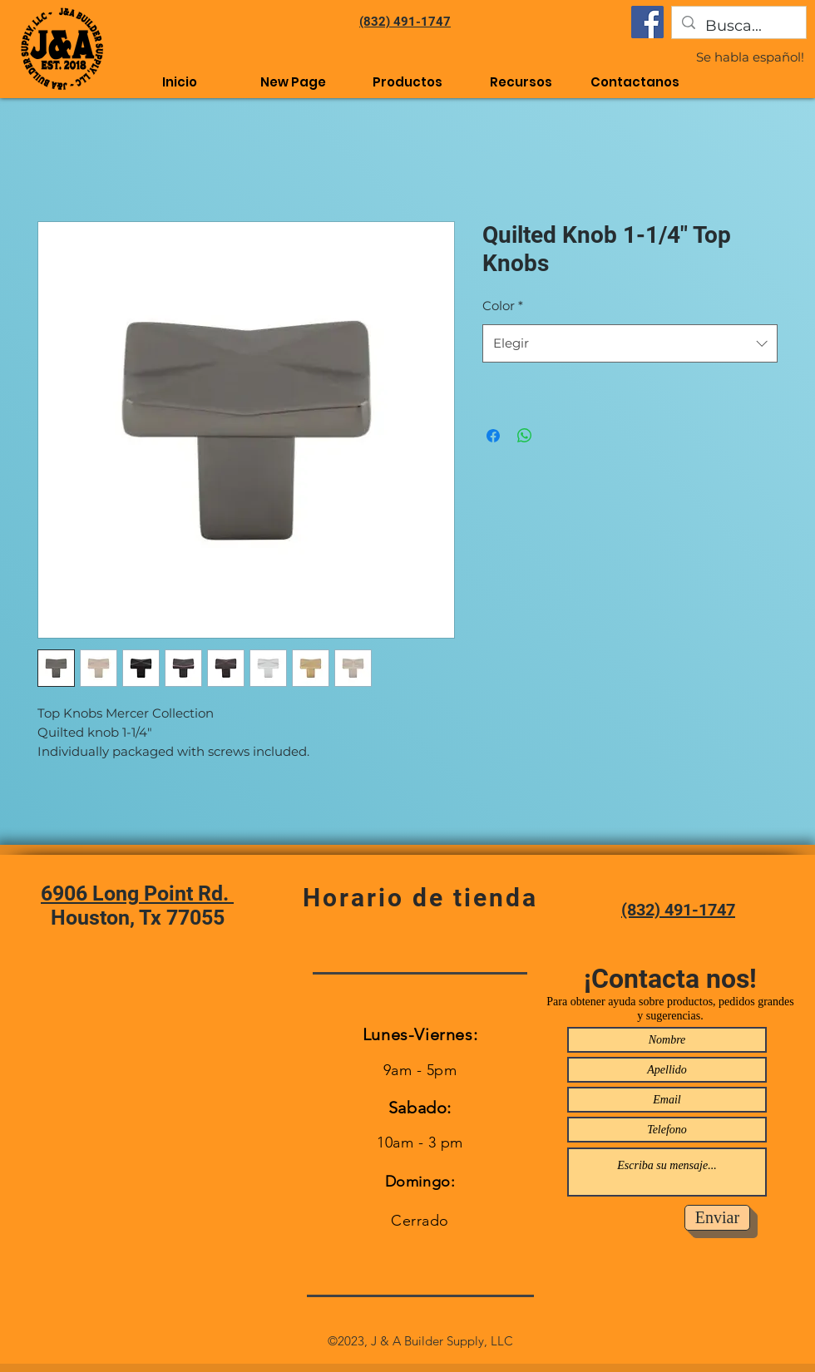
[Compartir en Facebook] (493, 436)
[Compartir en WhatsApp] (525, 436)
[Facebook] (647, 22)
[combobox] (630, 343)
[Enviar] (717, 1218)
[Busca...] (738, 27)
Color (502, 305)
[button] (521, 82)
